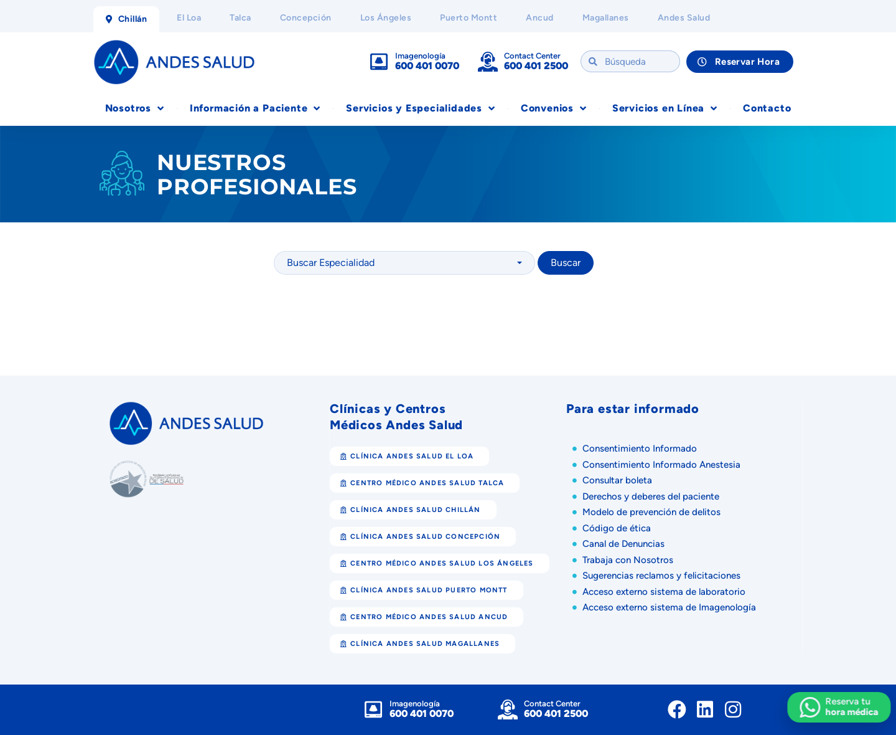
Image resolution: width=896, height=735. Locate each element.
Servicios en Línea (664, 108)
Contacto (767, 108)
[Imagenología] (379, 62)
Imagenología (420, 55)
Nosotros (134, 108)
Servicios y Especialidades (420, 108)
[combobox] (404, 263)
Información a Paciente (255, 108)
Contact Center (532, 55)
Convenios (554, 108)
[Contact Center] (488, 62)
